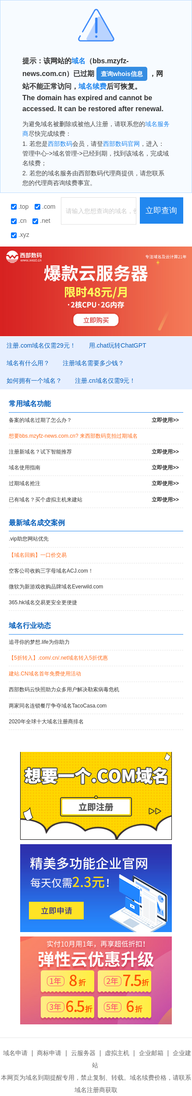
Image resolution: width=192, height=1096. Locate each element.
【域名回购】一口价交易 (38, 555)
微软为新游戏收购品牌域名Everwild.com (56, 587)
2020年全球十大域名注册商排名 (46, 722)
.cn (19, 220)
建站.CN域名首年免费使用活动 (45, 674)
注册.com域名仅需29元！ (41, 345)
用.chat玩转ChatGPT (117, 345)
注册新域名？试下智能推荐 (94, 452)
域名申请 (15, 1052)
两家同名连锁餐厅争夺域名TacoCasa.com (58, 706)
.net (41, 220)
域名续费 (92, 86)
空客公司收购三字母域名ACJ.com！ (51, 571)
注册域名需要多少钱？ (93, 363)
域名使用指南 (94, 468)
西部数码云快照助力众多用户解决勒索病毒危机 (64, 689)
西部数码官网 (121, 143)
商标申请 (49, 1052)
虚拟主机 (117, 1052)
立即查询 (161, 210)
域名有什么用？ (28, 363)
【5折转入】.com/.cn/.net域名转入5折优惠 (58, 658)
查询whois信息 (122, 73)
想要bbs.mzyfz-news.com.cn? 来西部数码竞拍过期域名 (73, 436)
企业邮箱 (151, 1052)
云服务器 (83, 1052)
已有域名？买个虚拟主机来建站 (94, 500)
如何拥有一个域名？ (34, 380)
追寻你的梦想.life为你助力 (39, 642)
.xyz (20, 234)
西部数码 (60, 143)
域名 (78, 61)
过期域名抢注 (94, 483)
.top (19, 206)
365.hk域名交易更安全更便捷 (43, 602)
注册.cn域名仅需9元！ (105, 380)
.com (45, 206)
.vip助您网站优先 (29, 539)
